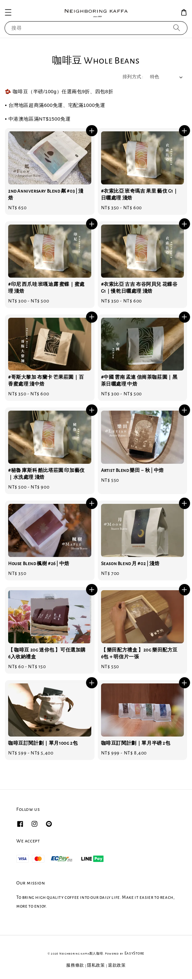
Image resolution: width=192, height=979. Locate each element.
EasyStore (134, 953)
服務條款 (75, 965)
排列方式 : (133, 77)
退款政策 (117, 965)
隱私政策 (96, 965)
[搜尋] (176, 28)
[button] (8, 12)
